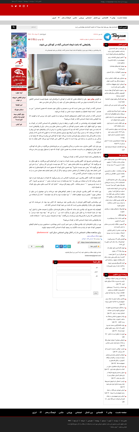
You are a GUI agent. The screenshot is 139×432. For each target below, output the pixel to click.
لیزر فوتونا (19, 105)
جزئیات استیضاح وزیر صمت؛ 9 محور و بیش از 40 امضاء (114, 142)
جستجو (104, 421)
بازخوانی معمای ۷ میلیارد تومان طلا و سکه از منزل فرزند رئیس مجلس (115, 343)
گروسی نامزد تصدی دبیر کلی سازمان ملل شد (114, 106)
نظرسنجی (90, 421)
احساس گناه (90, 239)
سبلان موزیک (18, 109)
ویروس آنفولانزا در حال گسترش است (116, 73)
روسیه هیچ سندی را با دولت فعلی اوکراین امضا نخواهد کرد (115, 118)
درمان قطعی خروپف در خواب (19, 99)
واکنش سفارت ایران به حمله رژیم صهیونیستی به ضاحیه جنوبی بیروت (114, 302)
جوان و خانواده (84, 39)
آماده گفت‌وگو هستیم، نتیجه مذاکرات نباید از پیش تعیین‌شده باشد (116, 266)
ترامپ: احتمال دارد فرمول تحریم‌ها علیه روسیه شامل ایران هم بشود (115, 384)
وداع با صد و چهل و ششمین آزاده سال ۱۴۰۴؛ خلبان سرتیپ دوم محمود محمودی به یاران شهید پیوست (115, 133)
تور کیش (19, 124)
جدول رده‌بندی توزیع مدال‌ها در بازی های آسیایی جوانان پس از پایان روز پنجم (116, 375)
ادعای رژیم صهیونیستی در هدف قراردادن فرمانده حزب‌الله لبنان (115, 399)
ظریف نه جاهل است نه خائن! (115, 335)
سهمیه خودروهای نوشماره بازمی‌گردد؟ (117, 67)
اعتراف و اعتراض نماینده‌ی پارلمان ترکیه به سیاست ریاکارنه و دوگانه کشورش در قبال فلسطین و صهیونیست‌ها (115, 359)
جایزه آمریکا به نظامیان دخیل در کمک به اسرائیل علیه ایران (114, 367)
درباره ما (32, 1)
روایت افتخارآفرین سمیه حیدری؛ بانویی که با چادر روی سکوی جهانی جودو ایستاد (115, 328)
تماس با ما (38, 1)
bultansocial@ (42, 232)
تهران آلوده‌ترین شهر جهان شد (116, 248)
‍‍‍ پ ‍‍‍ (39, 39)
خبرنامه (20, 1)
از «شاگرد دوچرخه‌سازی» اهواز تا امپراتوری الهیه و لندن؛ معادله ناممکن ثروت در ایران (115, 310)
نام (97, 268)
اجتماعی (91, 39)
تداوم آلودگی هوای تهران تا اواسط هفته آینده (115, 100)
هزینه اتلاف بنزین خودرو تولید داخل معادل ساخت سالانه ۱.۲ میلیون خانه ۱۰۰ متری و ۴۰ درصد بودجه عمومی (114, 163)
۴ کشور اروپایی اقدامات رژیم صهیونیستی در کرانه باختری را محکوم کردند (116, 60)
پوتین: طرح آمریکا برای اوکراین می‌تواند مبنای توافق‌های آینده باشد (115, 112)
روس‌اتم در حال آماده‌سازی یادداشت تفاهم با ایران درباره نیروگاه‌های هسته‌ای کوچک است (115, 51)
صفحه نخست (122, 18)
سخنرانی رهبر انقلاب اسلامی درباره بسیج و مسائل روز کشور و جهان (115, 79)
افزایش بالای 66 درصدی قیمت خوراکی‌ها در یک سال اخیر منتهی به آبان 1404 (115, 242)
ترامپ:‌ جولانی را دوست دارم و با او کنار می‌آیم (115, 350)
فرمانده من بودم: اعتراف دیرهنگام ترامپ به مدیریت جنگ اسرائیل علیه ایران (115, 281)
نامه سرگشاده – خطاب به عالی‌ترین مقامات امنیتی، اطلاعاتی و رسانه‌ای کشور (115, 174)
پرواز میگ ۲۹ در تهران (118, 251)
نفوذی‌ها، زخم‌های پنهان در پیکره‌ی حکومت (115, 210)
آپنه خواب (19, 93)
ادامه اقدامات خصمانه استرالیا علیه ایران (115, 148)
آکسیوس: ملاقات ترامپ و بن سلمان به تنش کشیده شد (114, 225)
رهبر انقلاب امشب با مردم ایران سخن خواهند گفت (116, 124)
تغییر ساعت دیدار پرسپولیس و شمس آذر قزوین (116, 219)
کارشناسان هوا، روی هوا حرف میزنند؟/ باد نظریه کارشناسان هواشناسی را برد (96, 27)
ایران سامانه (114, 427)
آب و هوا (14, 1)
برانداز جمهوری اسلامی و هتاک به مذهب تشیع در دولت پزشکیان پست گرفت (115, 319)
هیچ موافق (121, 215)
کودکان (84, 239)
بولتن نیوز (91, 99)
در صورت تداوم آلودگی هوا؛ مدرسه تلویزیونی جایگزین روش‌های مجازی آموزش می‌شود (115, 93)
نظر (97, 276)
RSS (69, 421)
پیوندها (26, 1)
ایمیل (96, 272)
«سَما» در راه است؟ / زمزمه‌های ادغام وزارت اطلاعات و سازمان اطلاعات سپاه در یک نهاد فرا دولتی (115, 291)
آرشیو (110, 421)
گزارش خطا (95, 246)
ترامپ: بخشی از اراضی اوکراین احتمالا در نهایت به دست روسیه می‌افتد (116, 233)
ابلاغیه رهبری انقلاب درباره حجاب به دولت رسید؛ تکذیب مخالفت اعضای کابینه (115, 203)
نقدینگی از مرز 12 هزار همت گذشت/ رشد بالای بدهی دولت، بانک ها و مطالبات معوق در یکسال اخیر (114, 257)
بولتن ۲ (112, 18)
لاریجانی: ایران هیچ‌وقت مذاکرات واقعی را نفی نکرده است (115, 85)
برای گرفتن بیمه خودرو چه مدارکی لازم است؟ (19, 117)
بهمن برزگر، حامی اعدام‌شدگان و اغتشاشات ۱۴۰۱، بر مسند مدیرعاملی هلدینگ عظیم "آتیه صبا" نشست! (115, 182)
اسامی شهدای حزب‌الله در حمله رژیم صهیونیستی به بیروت (115, 391)
